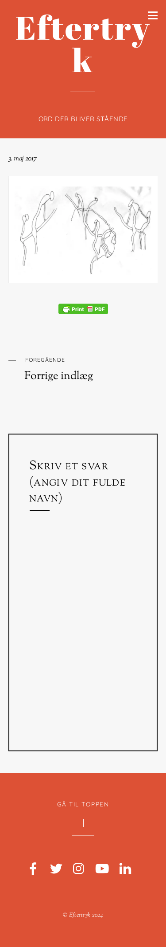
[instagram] (79, 869)
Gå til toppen (83, 804)
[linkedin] (125, 869)
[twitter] (56, 869)
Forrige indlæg (91, 368)
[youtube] (102, 869)
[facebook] (33, 869)
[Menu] (153, 15)
